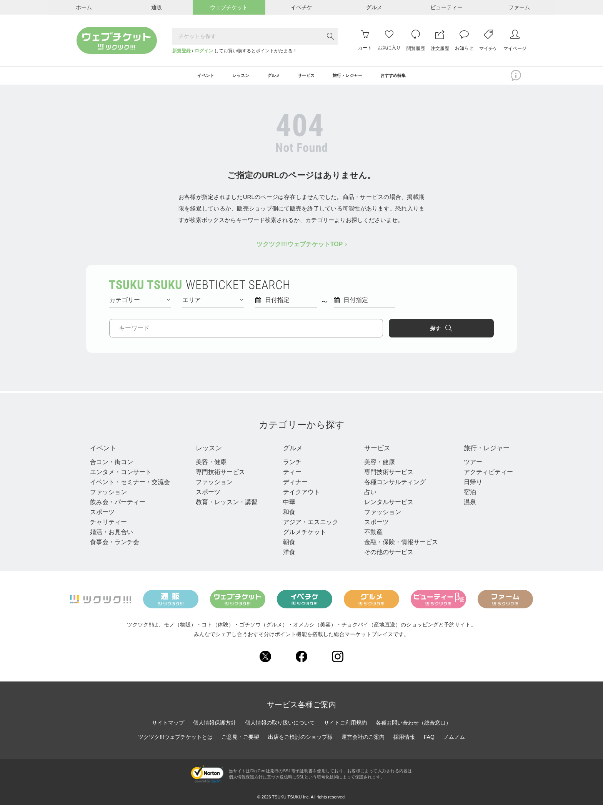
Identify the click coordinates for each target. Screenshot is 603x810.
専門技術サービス (219, 477)
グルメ (292, 452)
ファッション (108, 497)
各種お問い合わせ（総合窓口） (413, 728)
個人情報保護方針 (214, 728)
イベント (105, 452)
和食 (287, 517)
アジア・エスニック (308, 527)
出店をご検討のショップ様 (300, 742)
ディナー (293, 487)
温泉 (465, 507)
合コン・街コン (111, 467)
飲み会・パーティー (117, 507)
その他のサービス (385, 557)
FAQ (429, 742)
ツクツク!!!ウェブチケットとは (175, 742)
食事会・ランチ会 (114, 547)
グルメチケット (302, 537)
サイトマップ (168, 728)
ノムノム (454, 742)
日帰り (468, 487)
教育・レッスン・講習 (225, 507)
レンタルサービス (385, 507)
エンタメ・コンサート (121, 477)
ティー (290, 477)
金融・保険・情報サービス (398, 547)
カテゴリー (139, 304)
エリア (212, 304)
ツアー (468, 467)
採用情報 (404, 742)
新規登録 (181, 50)
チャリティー (108, 527)
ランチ (290, 467)
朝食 (287, 547)
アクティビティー (483, 477)
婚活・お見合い (111, 537)
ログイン (204, 50)
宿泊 (465, 497)
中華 (287, 507)
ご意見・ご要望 (240, 742)
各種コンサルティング (391, 487)
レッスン (210, 452)
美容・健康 (210, 467)
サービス (376, 452)
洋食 (287, 557)
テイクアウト (299, 497)
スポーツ (102, 517)
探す (461, 332)
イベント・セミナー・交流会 (130, 487)
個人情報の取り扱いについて (280, 728)
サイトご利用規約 (345, 728)
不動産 (370, 537)
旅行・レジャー (486, 452)
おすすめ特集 (416, 78)
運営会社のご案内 (363, 742)
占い (367, 497)
